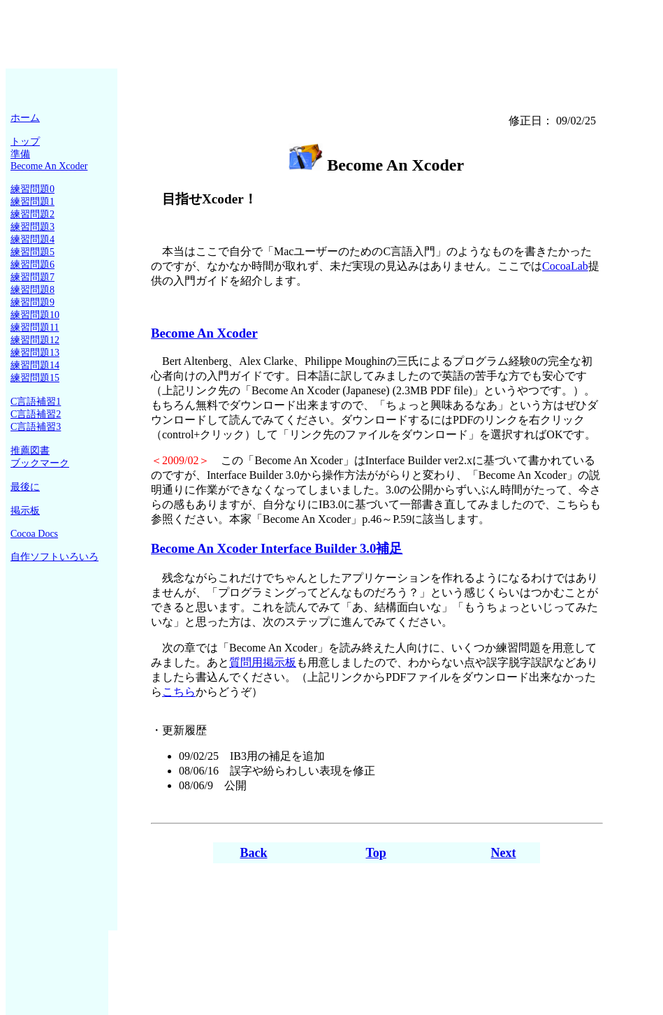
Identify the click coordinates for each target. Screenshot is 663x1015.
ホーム (25, 118)
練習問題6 (32, 264)
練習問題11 (34, 327)
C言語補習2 (35, 414)
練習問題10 (34, 315)
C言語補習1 (35, 401)
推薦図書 (30, 450)
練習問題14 (34, 365)
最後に (25, 487)
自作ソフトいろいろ (54, 557)
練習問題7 (32, 277)
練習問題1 (32, 201)
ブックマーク (39, 463)
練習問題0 (32, 189)
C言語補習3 (35, 427)
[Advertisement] (332, 37)
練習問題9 (32, 302)
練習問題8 (32, 290)
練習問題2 (32, 214)
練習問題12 (34, 340)
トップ (25, 141)
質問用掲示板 (262, 662)
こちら (179, 692)
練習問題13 (34, 352)
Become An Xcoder (48, 166)
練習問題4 (32, 239)
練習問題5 (32, 252)
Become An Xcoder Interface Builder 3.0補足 (276, 548)
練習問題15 (34, 378)
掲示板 (25, 510)
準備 (20, 154)
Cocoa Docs (34, 533)
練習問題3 (32, 227)
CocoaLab (565, 266)
